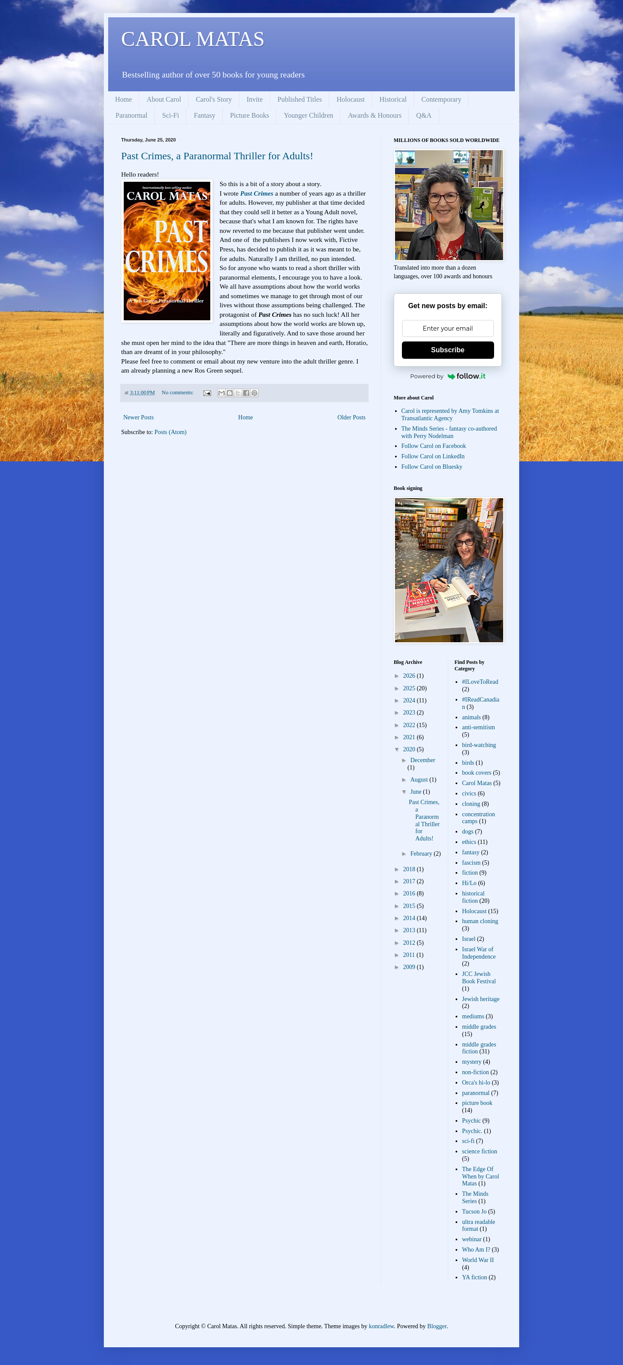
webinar (472, 1239)
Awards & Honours (374, 115)
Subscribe (447, 350)
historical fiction (473, 897)
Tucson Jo (474, 1211)
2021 (410, 737)
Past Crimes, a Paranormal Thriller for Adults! (217, 155)
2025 (410, 688)
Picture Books (249, 115)
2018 (410, 869)
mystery (472, 1062)
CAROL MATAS (193, 38)
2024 (410, 700)
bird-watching (479, 745)
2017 (410, 881)
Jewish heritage (481, 999)
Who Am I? (476, 1249)
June (416, 792)
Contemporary (441, 99)
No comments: (178, 393)
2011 (410, 955)
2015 (410, 906)
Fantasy (204, 115)
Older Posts (351, 417)
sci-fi (468, 1141)
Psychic (471, 1120)
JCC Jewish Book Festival (479, 978)
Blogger (436, 1326)
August (419, 779)
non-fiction (475, 1072)
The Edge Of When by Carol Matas (480, 1176)
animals (471, 717)
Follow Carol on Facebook (433, 446)
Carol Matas (477, 783)
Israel (468, 939)
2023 (410, 712)
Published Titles (299, 99)
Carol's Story (214, 99)
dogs (467, 831)
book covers (476, 772)
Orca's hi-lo (476, 1082)
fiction (470, 872)
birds (468, 763)
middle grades (479, 1027)
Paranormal (132, 115)
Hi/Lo (469, 883)
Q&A (424, 115)
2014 (410, 918)
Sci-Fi (170, 115)
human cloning (480, 921)
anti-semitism (478, 727)
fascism (471, 863)
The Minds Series (475, 1197)
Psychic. (472, 1131)
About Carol (164, 99)
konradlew (381, 1326)
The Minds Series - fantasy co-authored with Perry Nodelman (449, 432)
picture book (477, 1103)
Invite (255, 99)
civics (469, 793)
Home (123, 99)
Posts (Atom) (170, 432)
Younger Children (308, 115)
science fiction (479, 1151)
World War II (478, 1260)
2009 (410, 967)
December (422, 760)
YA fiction (474, 1277)
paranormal (476, 1093)
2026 (410, 676)
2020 (410, 749)
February (422, 853)
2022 (410, 725)
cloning (471, 804)
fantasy (470, 852)
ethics (469, 842)
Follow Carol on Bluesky (431, 467)
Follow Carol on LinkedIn (433, 456)
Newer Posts (138, 417)
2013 (410, 930)
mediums (473, 1016)
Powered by (447, 376)
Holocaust (351, 99)
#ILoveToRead (480, 682)
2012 (410, 943)
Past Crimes (256, 193)
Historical (393, 99)
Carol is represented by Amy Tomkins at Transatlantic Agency (450, 415)
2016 (410, 893)
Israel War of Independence (479, 953)
